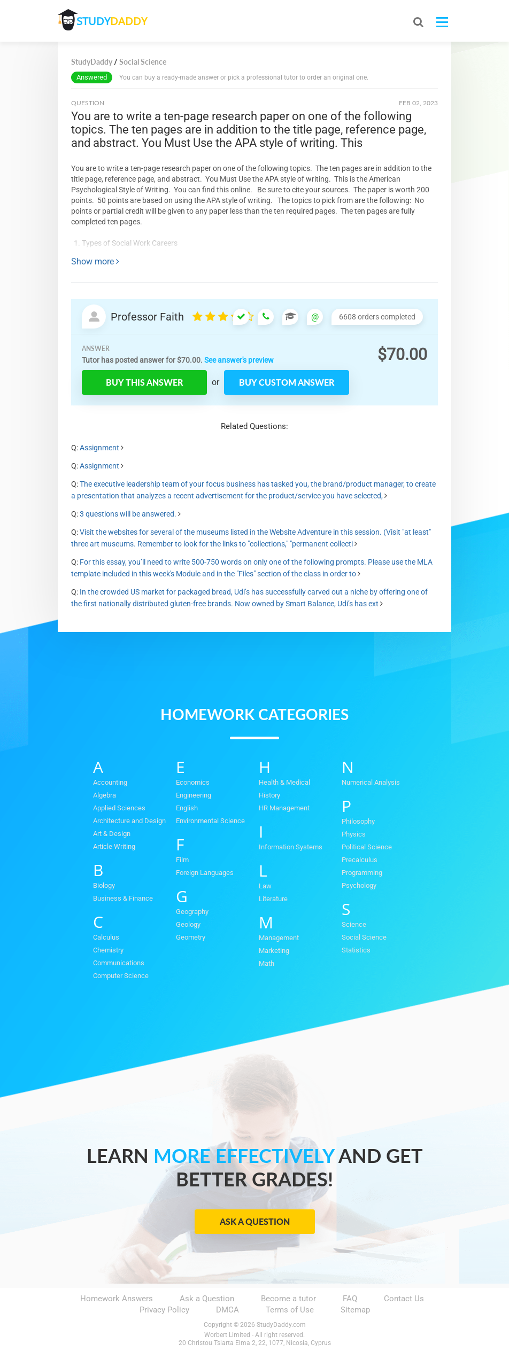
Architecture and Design (129, 821)
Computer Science (121, 976)
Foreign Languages (205, 873)
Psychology (359, 885)
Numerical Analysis (371, 782)
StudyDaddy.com (281, 1324)
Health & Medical (284, 782)
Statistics (356, 950)
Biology (104, 885)
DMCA (227, 1310)
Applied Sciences (119, 808)
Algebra (104, 795)
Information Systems (290, 847)
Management (279, 938)
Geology (188, 924)
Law (265, 886)
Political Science (367, 847)
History (269, 795)
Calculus (106, 937)
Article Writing (114, 846)
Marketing (274, 951)
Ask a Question (255, 1221)
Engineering (193, 795)
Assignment (99, 447)
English (187, 808)
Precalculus (359, 860)
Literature (273, 899)
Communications (118, 963)
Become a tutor (288, 1298)
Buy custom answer (286, 382)
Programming (362, 873)
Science (354, 924)
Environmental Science (210, 821)
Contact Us (404, 1298)
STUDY (114, 21)
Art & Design (111, 834)
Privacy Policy (164, 1310)
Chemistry (108, 950)
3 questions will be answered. (128, 514)
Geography (192, 912)
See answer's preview (239, 360)
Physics (354, 834)
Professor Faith (147, 316)
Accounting (110, 782)
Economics (193, 782)
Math (266, 963)
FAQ (350, 1298)
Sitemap (355, 1310)
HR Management (284, 808)
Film (182, 860)
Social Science (364, 937)
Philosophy (358, 821)
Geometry (190, 937)
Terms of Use (290, 1310)
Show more (95, 261)
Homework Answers (116, 1298)
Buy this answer (144, 382)
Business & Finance (123, 898)
